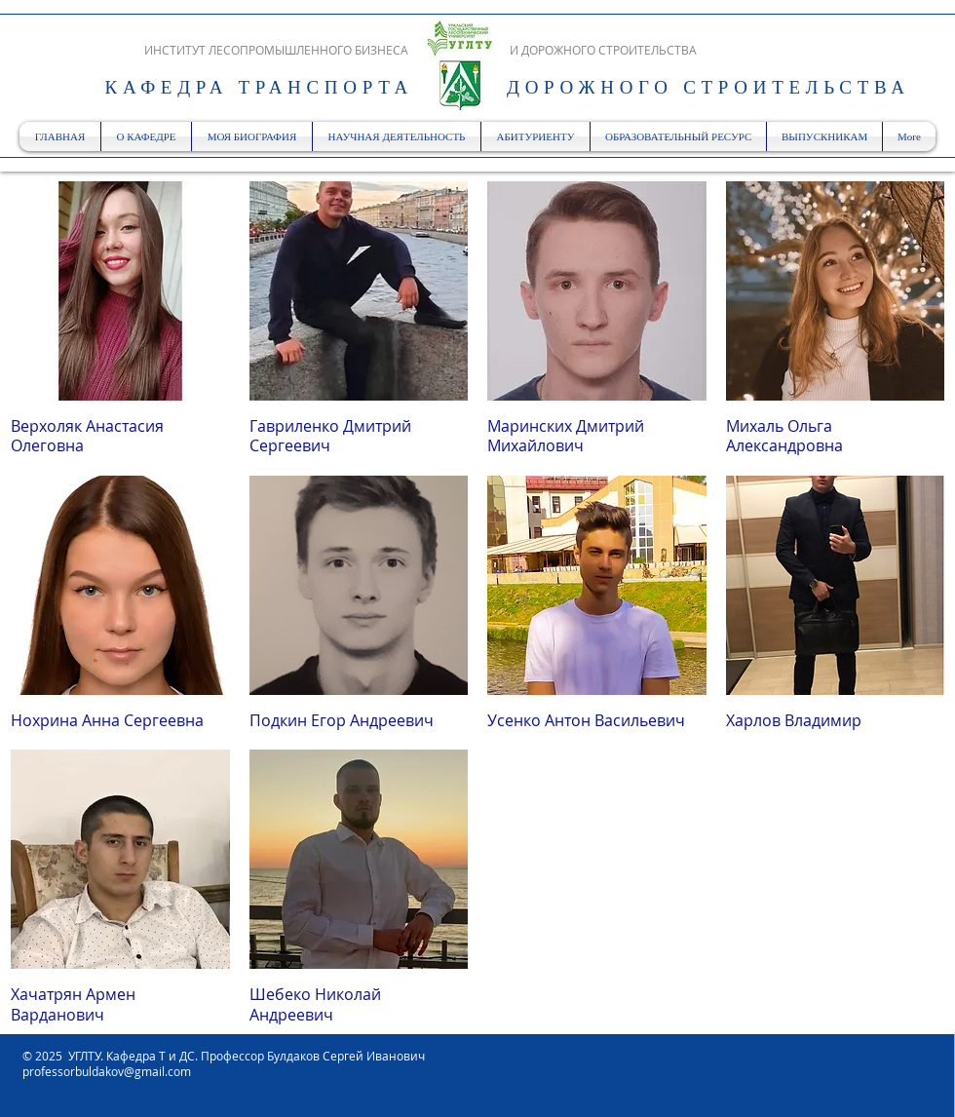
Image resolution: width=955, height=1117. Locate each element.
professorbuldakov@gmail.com (106, 1071)
